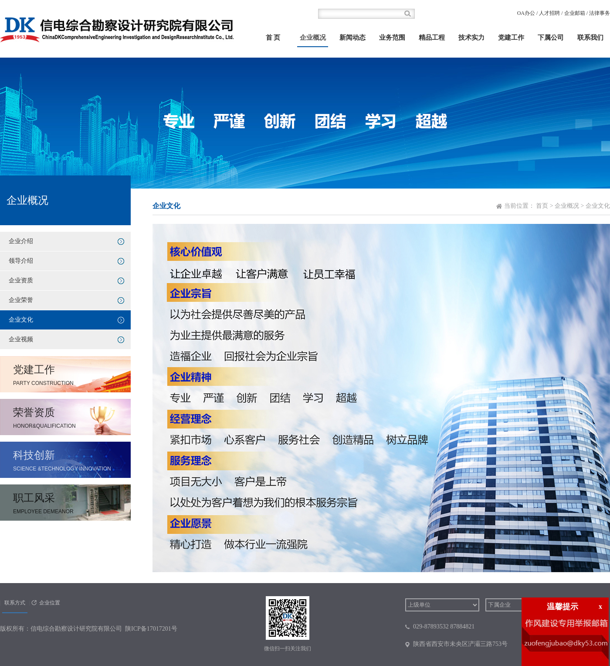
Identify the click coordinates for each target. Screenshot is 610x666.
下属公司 (551, 37)
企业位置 (49, 603)
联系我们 (590, 37)
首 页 (273, 37)
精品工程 (432, 37)
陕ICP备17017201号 (151, 628)
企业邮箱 (574, 13)
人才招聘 (549, 13)
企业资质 (21, 280)
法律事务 (599, 13)
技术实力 (471, 37)
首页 (542, 206)
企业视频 (21, 339)
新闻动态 (352, 37)
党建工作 (511, 37)
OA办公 (526, 13)
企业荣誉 (21, 300)
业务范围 (392, 37)
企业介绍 (21, 241)
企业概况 (313, 37)
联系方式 (14, 603)
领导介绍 (21, 260)
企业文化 (21, 319)
